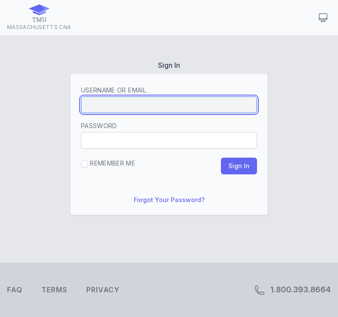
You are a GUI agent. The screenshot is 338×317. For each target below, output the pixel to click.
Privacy (103, 289)
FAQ (14, 289)
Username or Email (113, 90)
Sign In (239, 166)
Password (99, 125)
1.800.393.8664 (292, 290)
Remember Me (108, 163)
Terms (54, 289)
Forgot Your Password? (169, 199)
